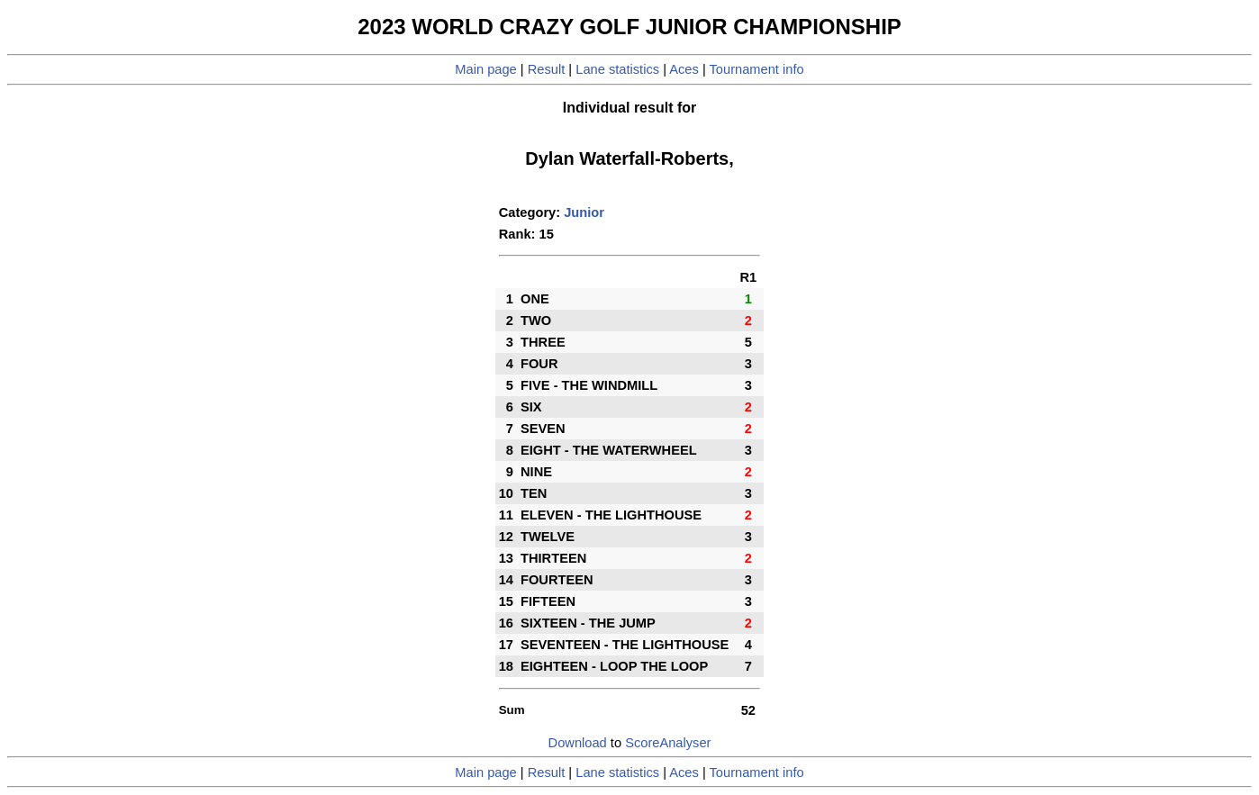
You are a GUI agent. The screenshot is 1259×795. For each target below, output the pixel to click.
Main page (485, 69)
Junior (584, 212)
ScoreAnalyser (668, 743)
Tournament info (757, 69)
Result (547, 69)
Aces (684, 69)
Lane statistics (617, 69)
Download (577, 743)
